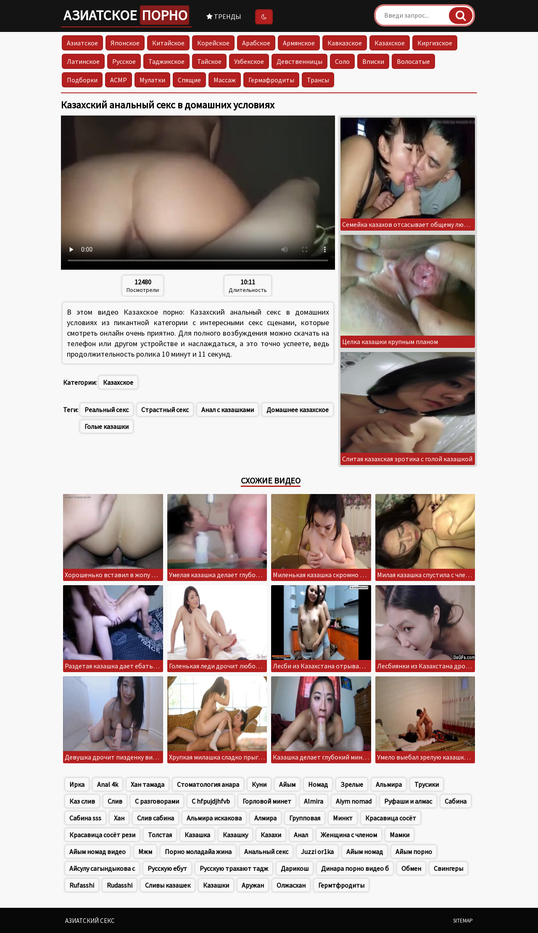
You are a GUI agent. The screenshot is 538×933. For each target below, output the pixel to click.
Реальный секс (106, 409)
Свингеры (448, 868)
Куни (259, 784)
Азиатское (126, 15)
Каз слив (82, 801)
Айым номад (364, 851)
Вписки (373, 61)
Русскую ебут (167, 868)
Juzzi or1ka (317, 851)
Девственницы (299, 61)
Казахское (389, 43)
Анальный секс (266, 851)
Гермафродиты (271, 80)
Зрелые (351, 784)
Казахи (271, 835)
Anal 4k (107, 784)
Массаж (225, 80)
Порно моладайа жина (198, 851)
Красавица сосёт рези (102, 835)
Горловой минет (267, 801)
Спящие (189, 80)
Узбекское (249, 61)
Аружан (253, 885)
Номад (318, 784)
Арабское (256, 43)
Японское (125, 43)
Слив (115, 801)
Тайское (209, 61)
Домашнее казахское (297, 409)
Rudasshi (119, 885)
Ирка (76, 784)
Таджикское (166, 61)
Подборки (82, 80)
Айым (287, 784)
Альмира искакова (214, 818)
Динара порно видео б (355, 868)
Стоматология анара (208, 784)
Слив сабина (155, 818)
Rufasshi (81, 885)
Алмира (265, 818)
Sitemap (463, 920)
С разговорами (157, 801)
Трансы (318, 80)
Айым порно (414, 851)
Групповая (304, 818)
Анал (301, 835)
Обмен (411, 868)
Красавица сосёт (390, 818)
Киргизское (434, 43)
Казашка (197, 835)
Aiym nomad (354, 801)
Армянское (299, 43)
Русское (124, 61)
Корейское (213, 43)
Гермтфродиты (341, 885)
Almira (313, 801)
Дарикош (295, 868)
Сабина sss (85, 818)
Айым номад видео (97, 851)
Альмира (389, 784)
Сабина (456, 801)
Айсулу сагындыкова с (102, 868)
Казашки (216, 885)
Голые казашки (106, 426)
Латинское (83, 61)
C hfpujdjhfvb (211, 801)
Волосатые (413, 61)
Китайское (168, 43)
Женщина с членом (349, 835)
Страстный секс (165, 409)
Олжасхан (291, 885)
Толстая (160, 835)
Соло (342, 61)
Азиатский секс (90, 921)
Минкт (343, 818)
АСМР (118, 80)
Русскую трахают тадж (234, 868)
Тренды (223, 16)
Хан (119, 818)
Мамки (399, 835)
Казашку (235, 835)
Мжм (145, 851)
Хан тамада (147, 784)
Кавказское (344, 43)
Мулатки (152, 80)
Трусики (426, 784)
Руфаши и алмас (408, 801)
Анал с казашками (227, 409)
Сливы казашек (167, 885)
